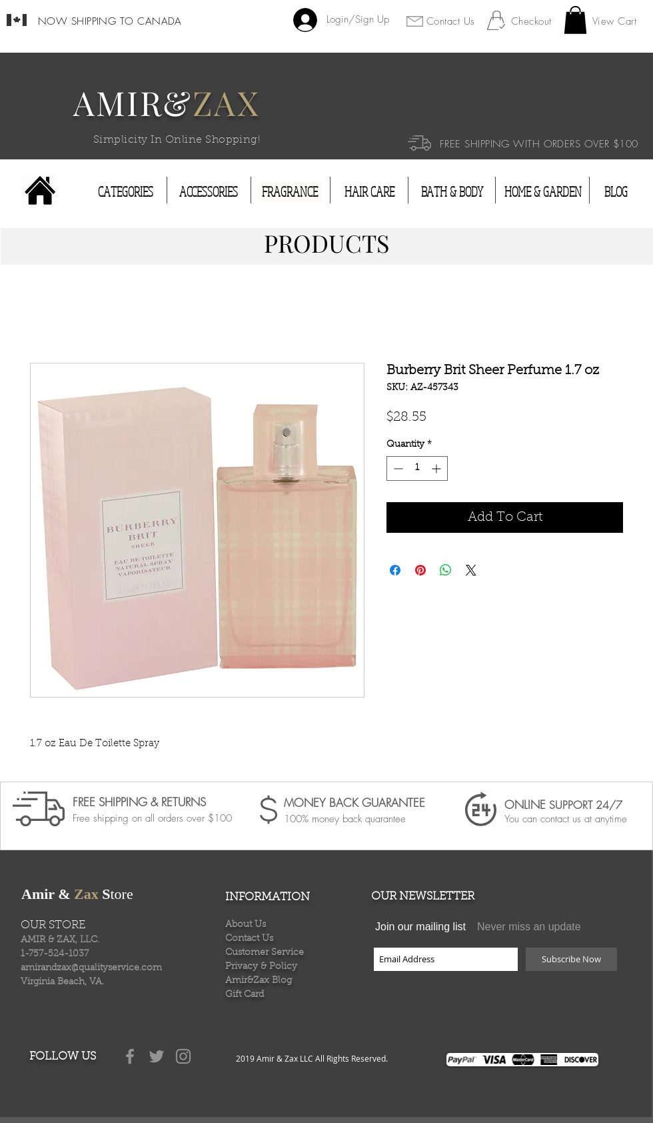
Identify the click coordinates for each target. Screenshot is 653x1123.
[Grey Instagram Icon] (183, 1056)
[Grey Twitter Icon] (157, 1056)
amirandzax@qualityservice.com (91, 968)
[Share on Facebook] (395, 570)
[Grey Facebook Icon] (130, 1056)
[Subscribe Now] (571, 959)
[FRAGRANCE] (289, 192)
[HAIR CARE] (369, 192)
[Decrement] (396, 468)
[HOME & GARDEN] (543, 192)
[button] (575, 20)
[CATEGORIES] (125, 192)
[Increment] (437, 468)
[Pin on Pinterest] (420, 570)
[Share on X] (471, 570)
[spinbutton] (417, 468)
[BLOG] (615, 192)
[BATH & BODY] (451, 192)
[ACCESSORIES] (209, 192)
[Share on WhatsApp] (446, 570)
